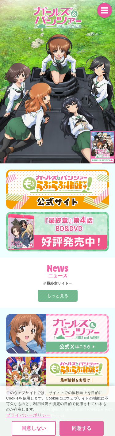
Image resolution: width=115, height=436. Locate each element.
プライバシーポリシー (28, 422)
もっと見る (57, 295)
